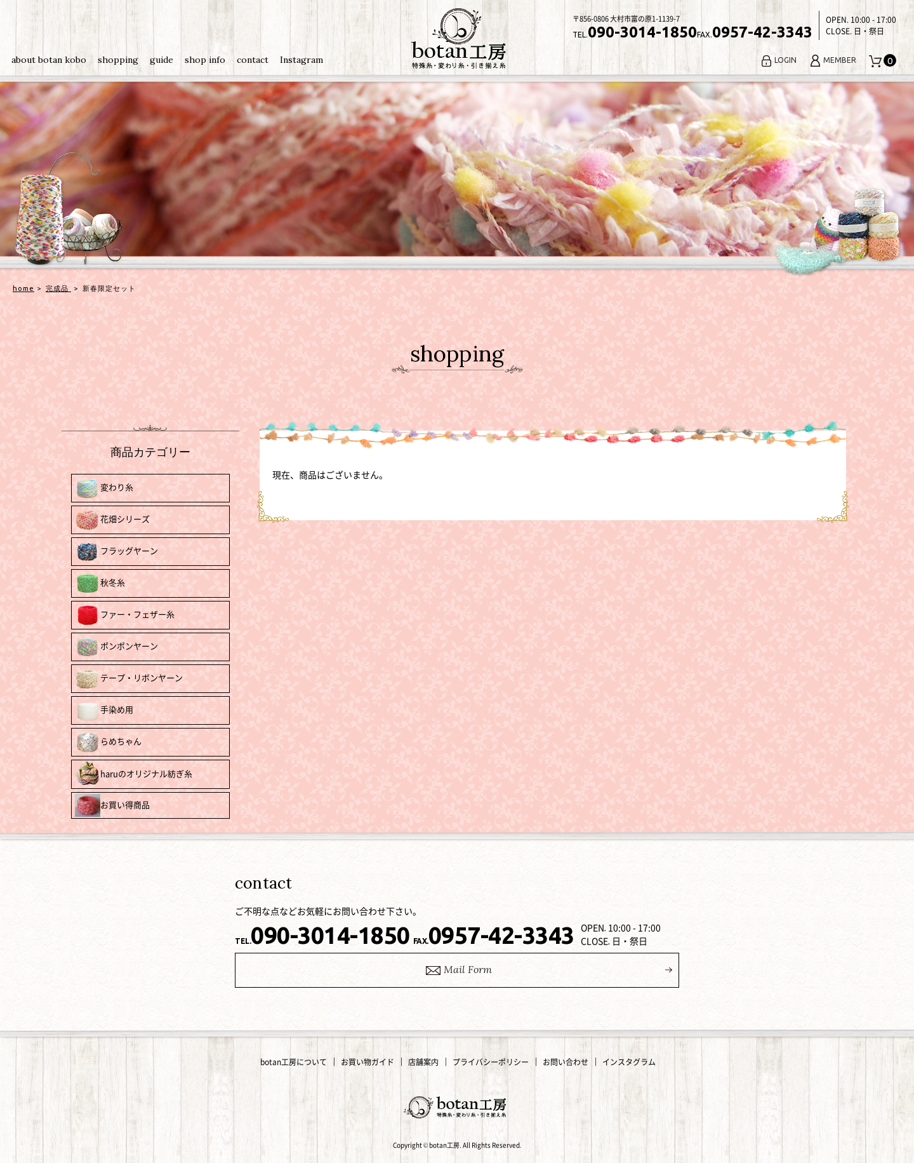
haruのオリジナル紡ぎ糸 (133, 774)
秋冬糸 (100, 583)
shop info (205, 59)
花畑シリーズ (112, 520)
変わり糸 (104, 488)
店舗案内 (423, 1062)
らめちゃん (108, 742)
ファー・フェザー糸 (125, 615)
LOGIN (778, 60)
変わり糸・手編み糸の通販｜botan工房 (457, 39)
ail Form (457, 970)
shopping (118, 59)
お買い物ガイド (367, 1062)
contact (252, 59)
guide (161, 59)
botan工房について (293, 1062)
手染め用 (104, 710)
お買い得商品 (112, 805)
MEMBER (832, 60)
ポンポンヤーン (116, 647)
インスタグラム (629, 1062)
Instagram (301, 59)
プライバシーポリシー (491, 1062)
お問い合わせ (565, 1062)
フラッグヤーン (116, 551)
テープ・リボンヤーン (129, 678)
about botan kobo (48, 59)
